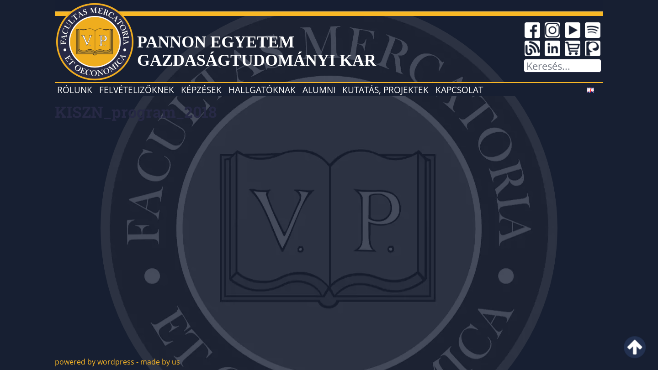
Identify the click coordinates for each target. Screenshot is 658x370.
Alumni (318, 89)
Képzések (201, 89)
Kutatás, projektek (385, 89)
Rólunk (74, 89)
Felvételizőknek (136, 89)
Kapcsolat (459, 89)
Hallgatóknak (262, 89)
